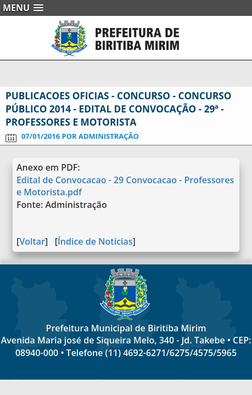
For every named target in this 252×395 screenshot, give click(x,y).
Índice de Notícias (95, 241)
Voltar (32, 241)
